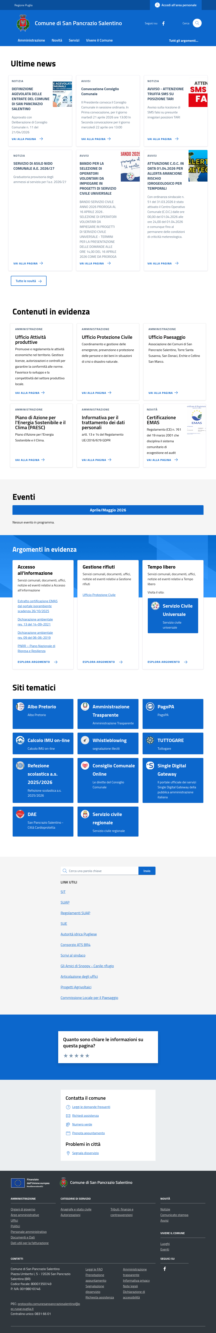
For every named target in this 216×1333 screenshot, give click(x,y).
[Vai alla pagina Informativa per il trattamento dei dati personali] (97, 458)
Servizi (74, 40)
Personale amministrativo (29, 1231)
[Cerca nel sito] (197, 23)
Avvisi (164, 1220)
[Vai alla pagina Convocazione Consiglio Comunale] (96, 137)
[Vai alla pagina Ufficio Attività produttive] (30, 391)
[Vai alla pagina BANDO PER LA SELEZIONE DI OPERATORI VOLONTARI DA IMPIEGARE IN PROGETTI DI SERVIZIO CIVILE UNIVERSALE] (94, 261)
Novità (57, 40)
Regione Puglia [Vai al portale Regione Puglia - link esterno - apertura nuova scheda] (24, 5)
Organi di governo (23, 1209)
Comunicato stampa (174, 1214)
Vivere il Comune (99, 40)
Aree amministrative (25, 1214)
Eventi (164, 1249)
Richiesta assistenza (100, 1297)
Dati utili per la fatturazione (30, 1242)
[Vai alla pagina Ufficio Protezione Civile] (97, 391)
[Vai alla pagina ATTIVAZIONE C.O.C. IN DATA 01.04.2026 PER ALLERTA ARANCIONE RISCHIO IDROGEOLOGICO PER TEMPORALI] (162, 261)
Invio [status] (146, 870)
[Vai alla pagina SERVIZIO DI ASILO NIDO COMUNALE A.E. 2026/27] (29, 261)
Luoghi (165, 1243)
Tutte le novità (29, 280)
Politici (15, 1226)
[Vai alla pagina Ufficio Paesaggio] (163, 391)
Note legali (130, 1286)
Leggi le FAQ (94, 1269)
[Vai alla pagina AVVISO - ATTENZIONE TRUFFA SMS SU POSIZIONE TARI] (162, 137)
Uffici (14, 1220)
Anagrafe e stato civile (76, 1209)
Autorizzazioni (70, 1214)
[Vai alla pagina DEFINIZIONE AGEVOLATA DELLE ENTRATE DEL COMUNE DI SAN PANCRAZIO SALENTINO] (26, 137)
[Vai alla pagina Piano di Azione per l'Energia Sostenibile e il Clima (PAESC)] (30, 458)
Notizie (165, 1209)
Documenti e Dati (23, 1237)
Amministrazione (31, 40)
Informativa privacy (136, 1280)
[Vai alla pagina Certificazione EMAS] (161, 458)
